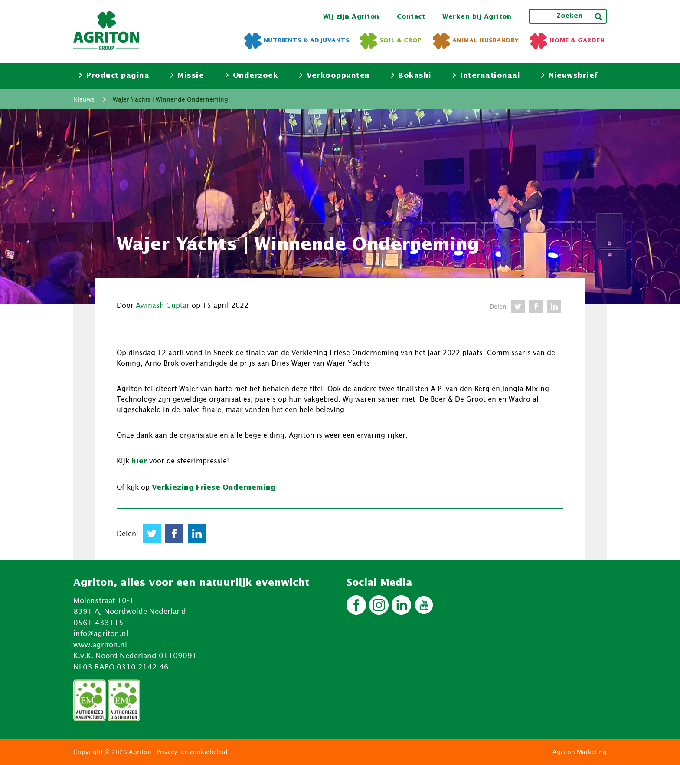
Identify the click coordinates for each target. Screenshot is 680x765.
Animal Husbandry (476, 41)
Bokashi (411, 75)
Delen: (127, 533)
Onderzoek (252, 75)
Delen (498, 306)
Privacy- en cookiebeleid (192, 751)
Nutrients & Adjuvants (297, 41)
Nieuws (84, 99)
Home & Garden (567, 41)
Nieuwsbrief (569, 75)
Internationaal (486, 75)
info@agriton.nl (100, 633)
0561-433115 (98, 622)
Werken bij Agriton (476, 17)
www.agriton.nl (100, 644)
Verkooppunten (334, 75)
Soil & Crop (391, 41)
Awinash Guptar (163, 305)
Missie (187, 75)
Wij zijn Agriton (351, 17)
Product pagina (114, 75)
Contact (411, 17)
